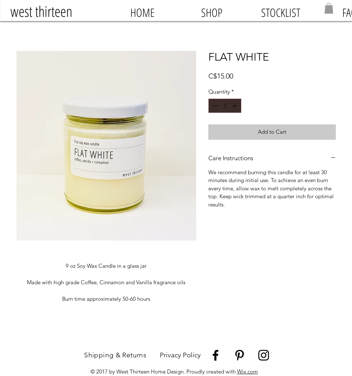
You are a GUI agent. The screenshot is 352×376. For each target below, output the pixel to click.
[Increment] (235, 106)
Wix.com (247, 371)
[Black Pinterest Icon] (239, 355)
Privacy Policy (180, 355)
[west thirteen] (41, 11)
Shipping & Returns (122, 355)
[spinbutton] (224, 106)
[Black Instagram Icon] (263, 355)
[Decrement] (214, 106)
